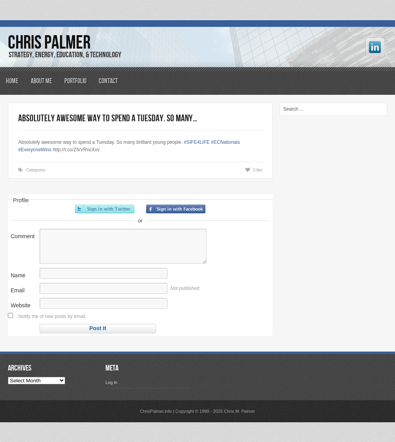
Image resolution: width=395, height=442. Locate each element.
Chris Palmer (49, 43)
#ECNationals (225, 142)
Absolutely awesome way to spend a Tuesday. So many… (107, 118)
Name (18, 275)
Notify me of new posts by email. (52, 316)
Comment (23, 236)
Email (17, 290)
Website (20, 305)
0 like (257, 170)
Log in (111, 382)
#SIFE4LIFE (196, 142)
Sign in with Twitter (104, 209)
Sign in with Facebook (175, 209)
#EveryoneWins (34, 149)
